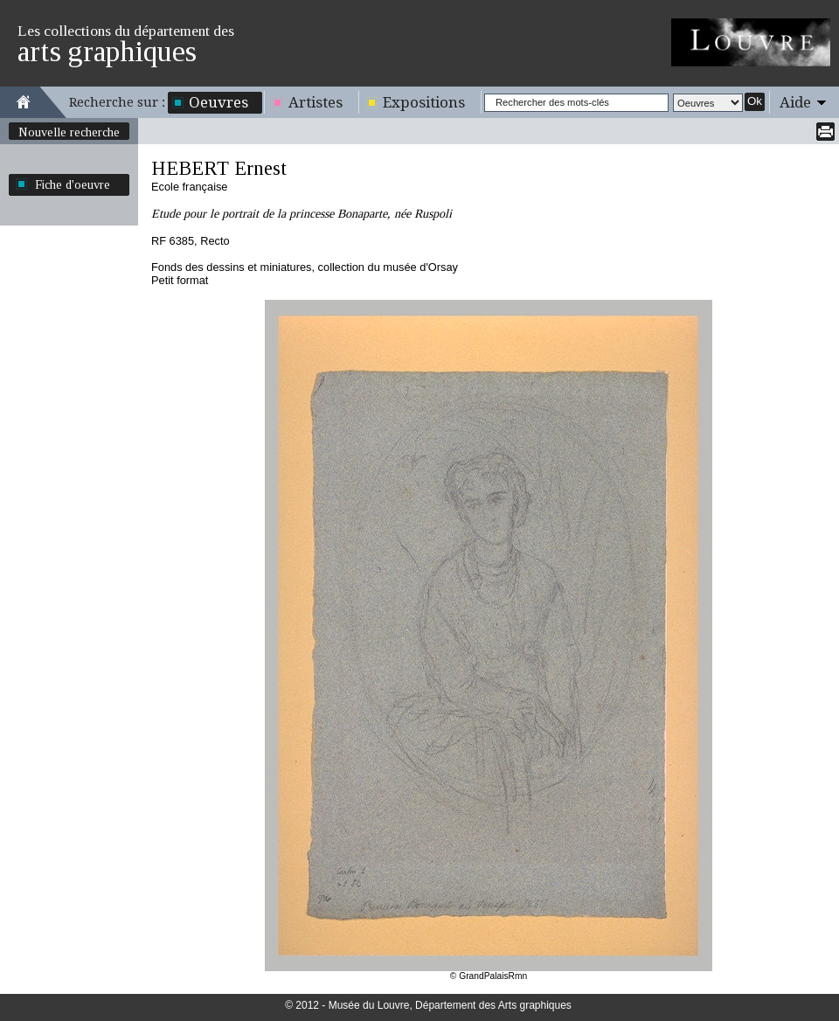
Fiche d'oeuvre (72, 184)
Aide (795, 102)
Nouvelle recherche (69, 132)
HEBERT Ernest (219, 168)
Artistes (315, 102)
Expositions (424, 102)
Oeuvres (218, 102)
